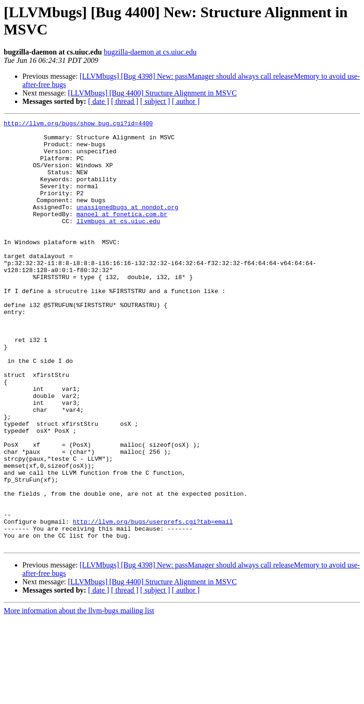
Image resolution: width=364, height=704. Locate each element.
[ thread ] (124, 101)
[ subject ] (155, 101)
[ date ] (98, 101)
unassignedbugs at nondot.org (127, 225)
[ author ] (186, 101)
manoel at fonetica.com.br (121, 233)
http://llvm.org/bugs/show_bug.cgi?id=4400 (78, 124)
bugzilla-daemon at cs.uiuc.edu (150, 52)
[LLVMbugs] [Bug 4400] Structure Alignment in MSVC (152, 93)
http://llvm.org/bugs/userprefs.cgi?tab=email (153, 602)
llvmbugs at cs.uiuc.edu (118, 242)
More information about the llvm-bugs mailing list (79, 696)
